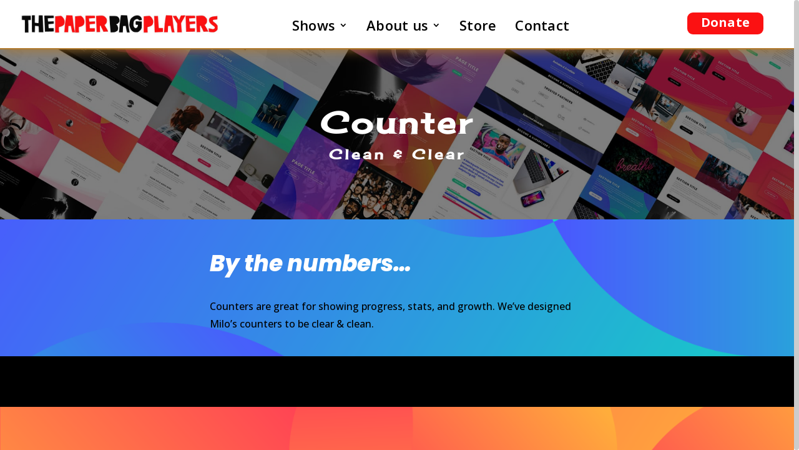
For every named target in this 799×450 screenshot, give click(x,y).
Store (477, 27)
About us (397, 27)
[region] (399, 225)
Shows (313, 27)
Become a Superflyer (397, 381)
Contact (542, 27)
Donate (725, 22)
